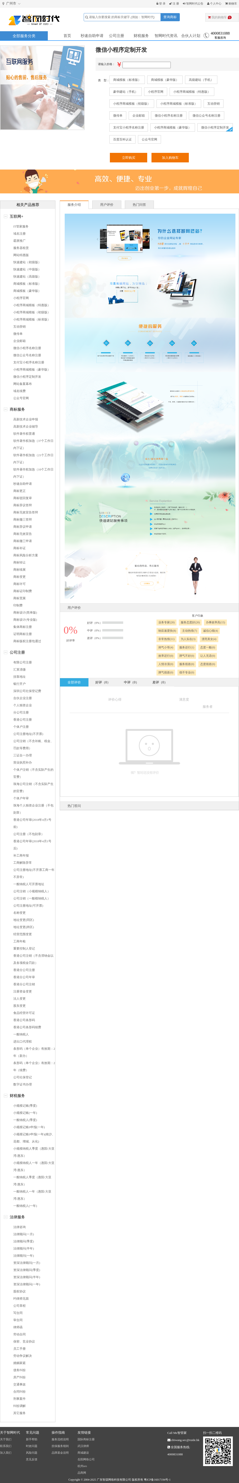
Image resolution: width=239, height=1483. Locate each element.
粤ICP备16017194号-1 (157, 1479)
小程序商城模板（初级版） (131, 103)
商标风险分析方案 (25, 555)
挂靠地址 (19, 676)
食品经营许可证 (24, 1013)
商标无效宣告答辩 (25, 512)
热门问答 (139, 205)
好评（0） (102, 682)
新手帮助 (31, 1439)
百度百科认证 (122, 139)
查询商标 (170, 17)
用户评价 (106, 205)
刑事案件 (19, 1398)
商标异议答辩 (22, 505)
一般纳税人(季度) (25, 1120)
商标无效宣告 (22, 534)
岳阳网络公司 (86, 1459)
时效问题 (31, 1446)
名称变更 (19, 913)
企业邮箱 (138, 115)
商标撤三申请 (22, 541)
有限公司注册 (22, 662)
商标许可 (19, 584)
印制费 (18, 605)
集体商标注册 (22, 627)
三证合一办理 (22, 755)
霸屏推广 (19, 241)
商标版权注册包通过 (27, 641)
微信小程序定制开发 (215, 127)
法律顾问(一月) (23, 1234)
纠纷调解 (19, 1406)
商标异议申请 (22, 526)
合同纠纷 (19, 1391)
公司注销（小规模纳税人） (31, 891)
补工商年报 (21, 855)
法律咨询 (19, 1227)
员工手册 (19, 1348)
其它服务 (19, 1413)
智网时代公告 (193, 3)
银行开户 (19, 684)
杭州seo (82, 1466)
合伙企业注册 (22, 698)
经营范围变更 (22, 934)
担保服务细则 (60, 1446)
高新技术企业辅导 (25, 426)
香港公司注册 (22, 719)
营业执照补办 (22, 762)
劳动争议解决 (22, 1356)
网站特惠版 (21, 255)
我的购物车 (220, 17)
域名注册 (19, 233)
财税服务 (141, 36)
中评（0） (131, 682)
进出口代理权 (22, 1041)
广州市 (12, 4)
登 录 (161, 3)
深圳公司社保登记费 (27, 691)
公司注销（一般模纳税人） (31, 898)
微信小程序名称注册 (169, 115)
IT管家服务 (21, 226)
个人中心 (214, 3)
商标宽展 (19, 598)
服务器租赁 (21, 248)
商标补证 (19, 548)
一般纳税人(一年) (25, 1206)
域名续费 (19, 391)
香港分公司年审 (24, 977)
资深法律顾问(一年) (26, 1284)
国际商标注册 (86, 1439)
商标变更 (19, 577)
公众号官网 (149, 139)
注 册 (174, 3)
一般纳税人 (21, 1034)
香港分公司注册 (24, 970)
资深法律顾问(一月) (26, 1263)
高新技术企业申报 (25, 419)
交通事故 (19, 1384)
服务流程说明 (60, 1439)
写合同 (18, 1313)
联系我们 (5, 1446)
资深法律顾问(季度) (26, 1270)
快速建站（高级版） (27, 276)
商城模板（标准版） (127, 80)
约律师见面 (21, 1298)
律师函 (18, 1327)
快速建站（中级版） (27, 269)
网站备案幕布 (22, 384)
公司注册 (116, 36)
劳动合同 (19, 1334)
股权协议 (19, 1291)
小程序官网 (155, 91)
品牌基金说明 (60, 1452)
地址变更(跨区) (23, 927)
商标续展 (19, 569)
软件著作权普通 (24, 433)
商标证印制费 (22, 591)
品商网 (82, 1472)
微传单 (117, 115)
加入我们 (5, 1452)
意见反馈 (31, 1459)
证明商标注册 (22, 634)
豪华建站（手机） (125, 91)
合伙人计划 (190, 36)
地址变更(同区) (23, 920)
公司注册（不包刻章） (28, 834)
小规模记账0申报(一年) (29, 1127)
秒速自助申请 (92, 36)
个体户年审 (21, 798)
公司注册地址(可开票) (28, 905)
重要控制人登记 (24, 948)
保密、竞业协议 (24, 1341)
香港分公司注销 (24, 984)
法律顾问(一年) (23, 1255)
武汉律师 (83, 1446)
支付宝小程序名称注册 (128, 127)
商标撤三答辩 (22, 519)
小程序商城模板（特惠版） (191, 91)
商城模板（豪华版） (165, 80)
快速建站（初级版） (27, 262)
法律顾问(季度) (23, 1241)
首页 (67, 36)
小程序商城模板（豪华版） (172, 127)
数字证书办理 (22, 1084)
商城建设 (83, 1452)
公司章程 (19, 1305)
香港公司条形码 (24, 1020)
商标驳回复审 (22, 498)
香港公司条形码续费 (27, 1027)
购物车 (231, 3)
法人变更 (19, 998)
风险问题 (31, 1452)
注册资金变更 (22, 991)
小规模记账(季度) (25, 1105)
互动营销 (213, 103)
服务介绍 (74, 205)
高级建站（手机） (201, 80)
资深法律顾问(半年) (26, 1277)
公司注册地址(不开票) (28, 734)
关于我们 (5, 1439)
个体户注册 (21, 727)
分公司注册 (21, 712)
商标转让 (19, 562)
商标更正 (19, 491)
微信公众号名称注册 (206, 115)
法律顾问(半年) (23, 1248)
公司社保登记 (22, 1077)
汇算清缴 (19, 669)
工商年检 (19, 941)
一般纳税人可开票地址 (28, 884)
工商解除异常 (22, 862)
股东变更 (19, 1006)
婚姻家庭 (19, 1363)
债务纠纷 (19, 1370)
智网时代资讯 (166, 36)
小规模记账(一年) (25, 1113)
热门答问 (74, 806)
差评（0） (159, 682)
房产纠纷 (19, 1377)
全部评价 (74, 682)
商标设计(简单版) (25, 612)
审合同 (18, 1320)
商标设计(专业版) (25, 619)
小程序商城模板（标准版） (178, 103)
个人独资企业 (22, 705)
